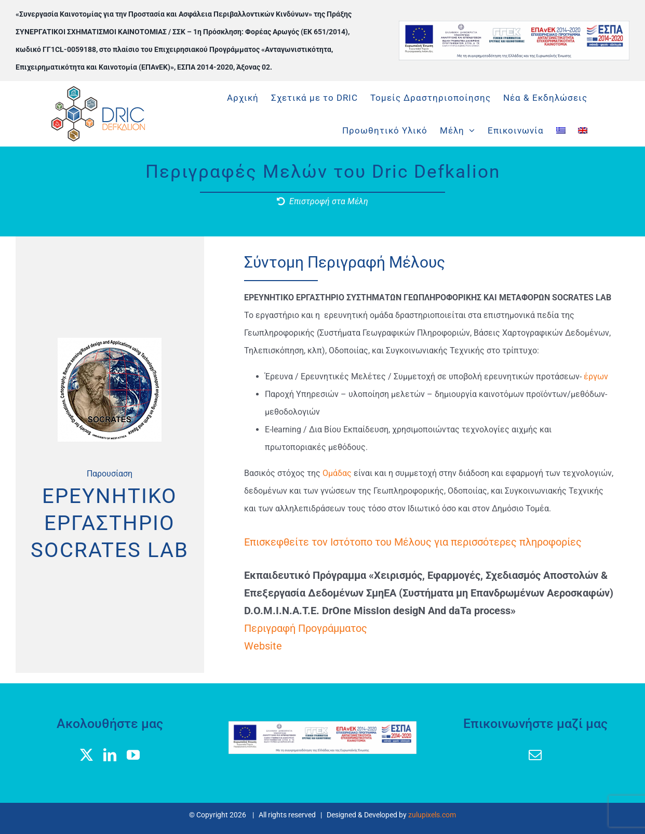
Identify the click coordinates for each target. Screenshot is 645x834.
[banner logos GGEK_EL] (514, 25)
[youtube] (133, 754)
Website (263, 646)
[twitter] (86, 754)
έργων (596, 376)
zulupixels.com (432, 815)
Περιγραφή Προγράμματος (305, 628)
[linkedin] (109, 754)
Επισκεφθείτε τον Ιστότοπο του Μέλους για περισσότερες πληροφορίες (413, 542)
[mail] (535, 754)
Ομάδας (338, 473)
